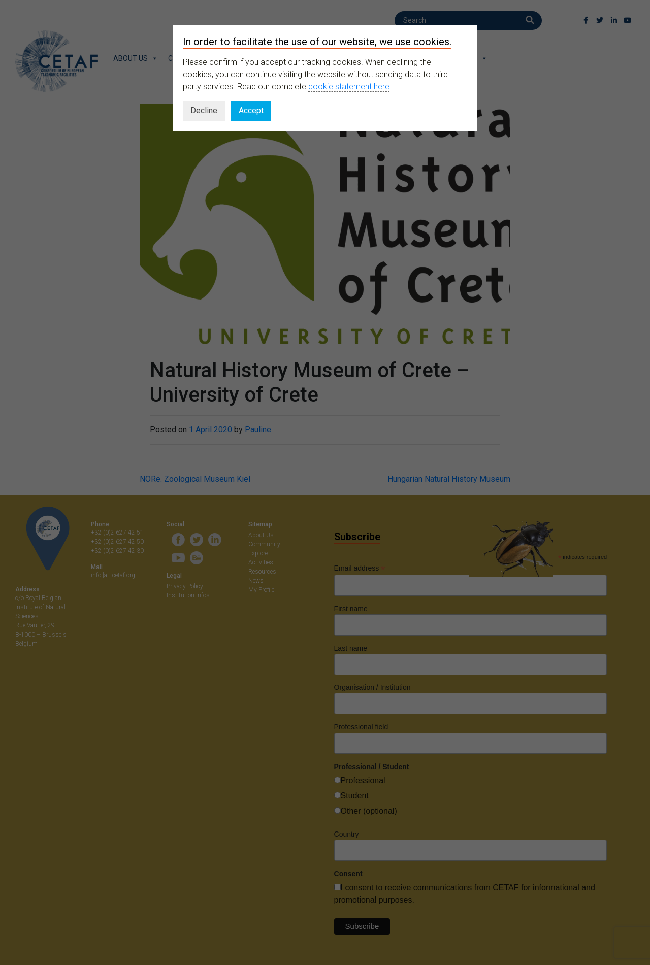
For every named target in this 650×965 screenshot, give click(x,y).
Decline (203, 110)
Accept (251, 110)
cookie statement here (348, 86)
